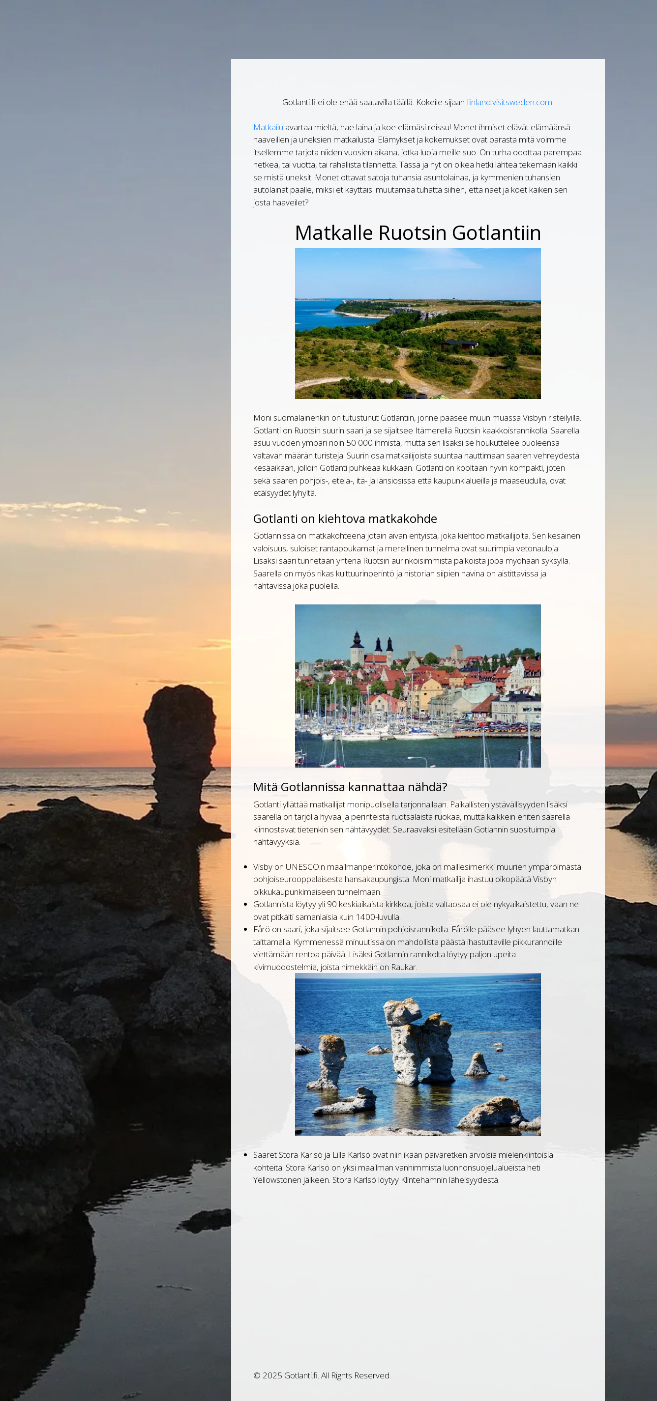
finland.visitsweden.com (509, 102)
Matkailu (268, 127)
